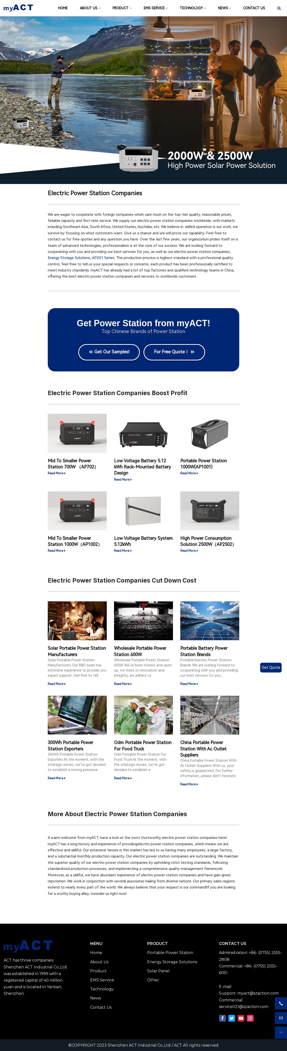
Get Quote (270, 667)
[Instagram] (250, 1018)
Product (98, 970)
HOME (63, 8)
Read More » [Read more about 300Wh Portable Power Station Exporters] (56, 778)
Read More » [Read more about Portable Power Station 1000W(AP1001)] (189, 473)
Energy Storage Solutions (69, 258)
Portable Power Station (170, 952)
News (95, 998)
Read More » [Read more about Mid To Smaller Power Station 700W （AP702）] (56, 473)
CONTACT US (254, 8)
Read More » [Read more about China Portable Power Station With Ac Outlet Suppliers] (189, 784)
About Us (99, 961)
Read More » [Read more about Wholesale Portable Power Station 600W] (123, 683)
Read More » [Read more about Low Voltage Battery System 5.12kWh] (123, 551)
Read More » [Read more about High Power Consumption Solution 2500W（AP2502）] (189, 551)
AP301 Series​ (103, 258)
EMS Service (102, 979)
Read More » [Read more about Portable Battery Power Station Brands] (189, 683)
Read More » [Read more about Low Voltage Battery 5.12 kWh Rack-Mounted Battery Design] (123, 479)
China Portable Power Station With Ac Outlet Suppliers (203, 748)
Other (153, 979)
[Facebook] (222, 1018)
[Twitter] (231, 1018)
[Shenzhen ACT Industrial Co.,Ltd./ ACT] (18, 8)
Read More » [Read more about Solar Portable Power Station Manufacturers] (56, 683)
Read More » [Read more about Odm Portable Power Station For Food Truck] (123, 778)
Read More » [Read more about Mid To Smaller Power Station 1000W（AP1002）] (56, 551)
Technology (102, 988)
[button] (5, 101)
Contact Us (101, 1007)
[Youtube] (241, 1018)
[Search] (279, 8)
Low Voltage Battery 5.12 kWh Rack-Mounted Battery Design (142, 466)
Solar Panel (158, 970)
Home (96, 952)
